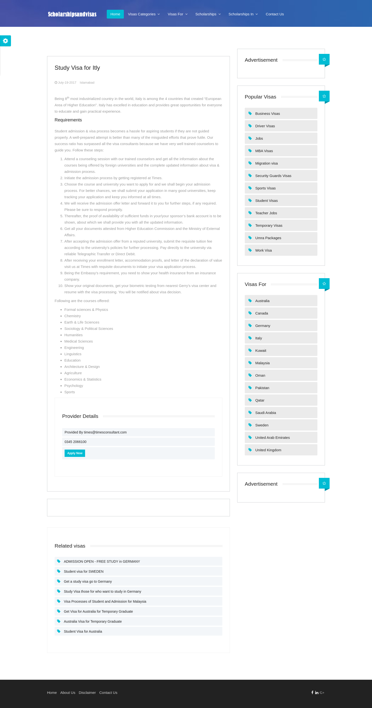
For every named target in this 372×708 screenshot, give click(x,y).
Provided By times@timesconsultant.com (96, 432)
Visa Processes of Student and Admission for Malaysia (104, 601)
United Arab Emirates (272, 437)
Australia (262, 301)
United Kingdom (267, 450)
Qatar (259, 400)
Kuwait (260, 350)
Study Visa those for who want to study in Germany (102, 591)
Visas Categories (144, 14)
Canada (261, 313)
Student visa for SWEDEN (83, 571)
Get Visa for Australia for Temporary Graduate (98, 611)
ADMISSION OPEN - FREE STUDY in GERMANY (101, 561)
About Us (67, 692)
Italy (258, 338)
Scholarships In (243, 14)
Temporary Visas (268, 225)
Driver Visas (264, 126)
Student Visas (266, 200)
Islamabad (87, 82)
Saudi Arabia (265, 413)
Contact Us (275, 14)
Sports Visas (265, 188)
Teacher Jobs (265, 213)
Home (115, 14)
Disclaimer (87, 692)
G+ (322, 692)
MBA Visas (263, 151)
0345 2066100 (76, 442)
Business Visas (267, 113)
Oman (259, 375)
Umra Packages (267, 238)
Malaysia (262, 363)
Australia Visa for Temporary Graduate (92, 621)
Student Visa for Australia (82, 631)
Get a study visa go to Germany (87, 581)
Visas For (177, 14)
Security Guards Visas (272, 176)
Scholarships (208, 14)
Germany (262, 326)
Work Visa (263, 250)
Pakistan (261, 388)
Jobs (258, 138)
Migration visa (266, 163)
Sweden (261, 425)
